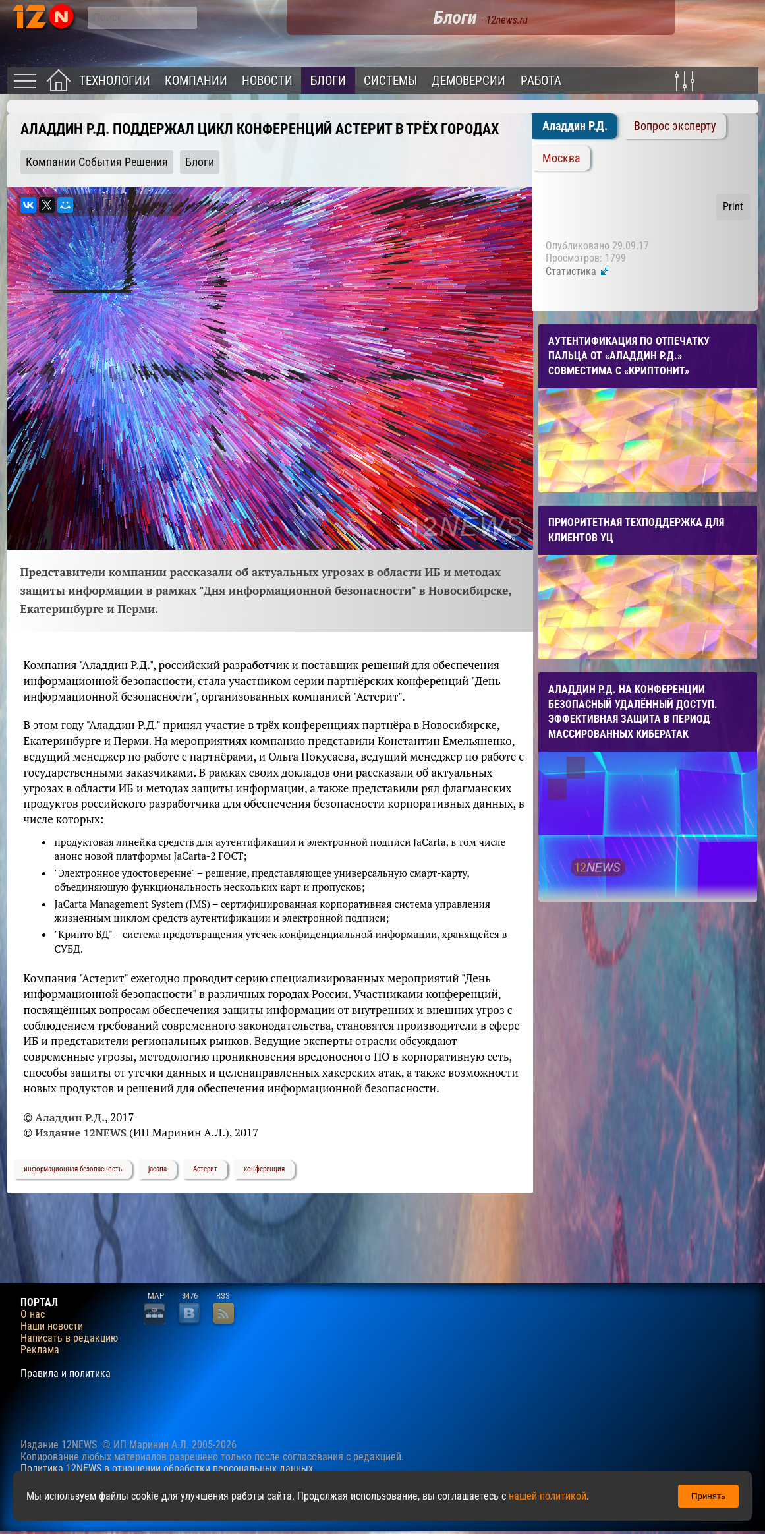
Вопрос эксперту (675, 126)
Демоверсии (468, 80)
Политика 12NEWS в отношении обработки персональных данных (166, 1468)
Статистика (577, 271)
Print (733, 206)
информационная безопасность (73, 1169)
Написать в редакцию (69, 1338)
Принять (708, 1496)
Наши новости (51, 1326)
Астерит (205, 1169)
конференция (264, 1169)
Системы (390, 80)
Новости (267, 80)
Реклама (39, 1350)
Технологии (114, 80)
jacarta (157, 1169)
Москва (561, 158)
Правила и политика (65, 1374)
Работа (541, 80)
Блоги (328, 80)
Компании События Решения (97, 162)
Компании (196, 80)
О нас (32, 1314)
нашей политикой (547, 1496)
